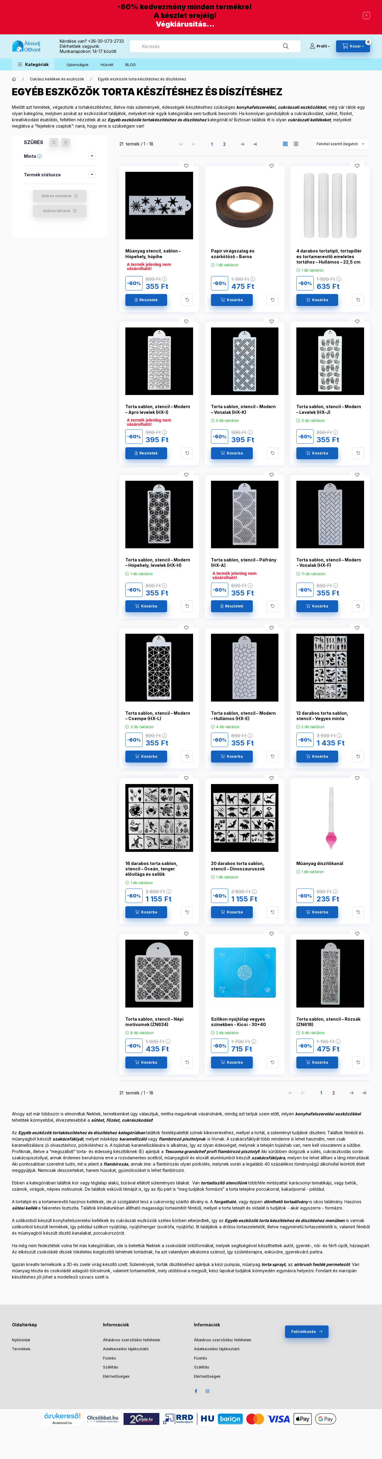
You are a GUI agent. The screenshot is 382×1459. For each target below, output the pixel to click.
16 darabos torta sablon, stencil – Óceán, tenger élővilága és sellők (151, 869)
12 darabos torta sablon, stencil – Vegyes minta (322, 716)
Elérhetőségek (116, 1376)
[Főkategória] (14, 79)
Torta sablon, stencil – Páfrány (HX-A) (243, 562)
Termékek (21, 1348)
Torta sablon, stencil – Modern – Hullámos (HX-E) (243, 716)
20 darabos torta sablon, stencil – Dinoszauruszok (238, 866)
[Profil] (320, 46)
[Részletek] (146, 300)
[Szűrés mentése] (53, 142)
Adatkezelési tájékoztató (126, 1348)
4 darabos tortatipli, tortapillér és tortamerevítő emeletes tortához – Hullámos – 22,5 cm (329, 256)
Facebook (196, 1391)
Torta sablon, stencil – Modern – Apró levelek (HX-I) (157, 409)
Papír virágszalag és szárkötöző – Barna (233, 253)
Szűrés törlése (56, 211)
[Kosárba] (232, 300)
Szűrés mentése (56, 196)
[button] (33, 64)
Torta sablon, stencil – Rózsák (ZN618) (328, 1021)
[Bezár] (366, 15)
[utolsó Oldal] (255, 144)
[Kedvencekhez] (186, 165)
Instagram (208, 1391)
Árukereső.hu (62, 1423)
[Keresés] (286, 46)
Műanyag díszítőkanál (319, 863)
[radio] (296, 144)
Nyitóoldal (21, 1339)
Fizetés (109, 1358)
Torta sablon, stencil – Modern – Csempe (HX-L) (157, 716)
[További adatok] (187, 300)
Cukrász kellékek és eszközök (57, 79)
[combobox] (215, 46)
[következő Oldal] (242, 144)
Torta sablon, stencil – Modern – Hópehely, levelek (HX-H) (157, 562)
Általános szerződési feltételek (131, 1339)
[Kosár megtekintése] (353, 46)
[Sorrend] (340, 144)
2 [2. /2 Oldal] (224, 144)
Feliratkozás (303, 1331)
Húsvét (107, 64)
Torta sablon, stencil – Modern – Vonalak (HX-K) (243, 409)
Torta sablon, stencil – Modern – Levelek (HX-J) (328, 409)
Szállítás (110, 1367)
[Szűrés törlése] (65, 142)
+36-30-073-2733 (106, 41)
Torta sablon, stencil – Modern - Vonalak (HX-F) (328, 562)
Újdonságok (78, 64)
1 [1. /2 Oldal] (212, 144)
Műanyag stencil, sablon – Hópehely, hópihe (153, 253)
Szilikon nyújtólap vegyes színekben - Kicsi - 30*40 (238, 1021)
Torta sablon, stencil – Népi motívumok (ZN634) (154, 1021)
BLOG (130, 64)
